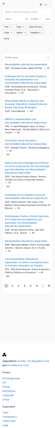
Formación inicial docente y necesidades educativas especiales (26, 142)
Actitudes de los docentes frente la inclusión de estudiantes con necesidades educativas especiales (26, 79)
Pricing (6, 386)
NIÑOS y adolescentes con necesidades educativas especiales (26, 121)
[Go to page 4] (24, 285)
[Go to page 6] (36, 285)
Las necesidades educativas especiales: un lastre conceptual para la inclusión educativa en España (27, 262)
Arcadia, (22, 361)
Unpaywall (7, 395)
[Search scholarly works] (27, 12)
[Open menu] (3, 3)
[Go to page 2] (12, 285)
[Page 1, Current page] (6, 285)
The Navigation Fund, (38, 361)
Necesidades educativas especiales (26, 64)
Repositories (9, 391)
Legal (5, 425)
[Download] (45, 4)
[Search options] (27, 19)
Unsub (5, 399)
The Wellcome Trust (17, 365)
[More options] (50, 4)
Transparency (9, 416)
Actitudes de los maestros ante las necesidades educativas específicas (26, 196)
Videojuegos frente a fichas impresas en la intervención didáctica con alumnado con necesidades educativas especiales (27, 221)
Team (5, 412)
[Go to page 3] (18, 285)
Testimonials (9, 420)
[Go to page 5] (30, 285)
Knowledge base (11, 378)
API (4, 382)
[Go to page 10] (48, 285)
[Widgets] (41, 4)
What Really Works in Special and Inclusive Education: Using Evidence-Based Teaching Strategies (26, 104)
